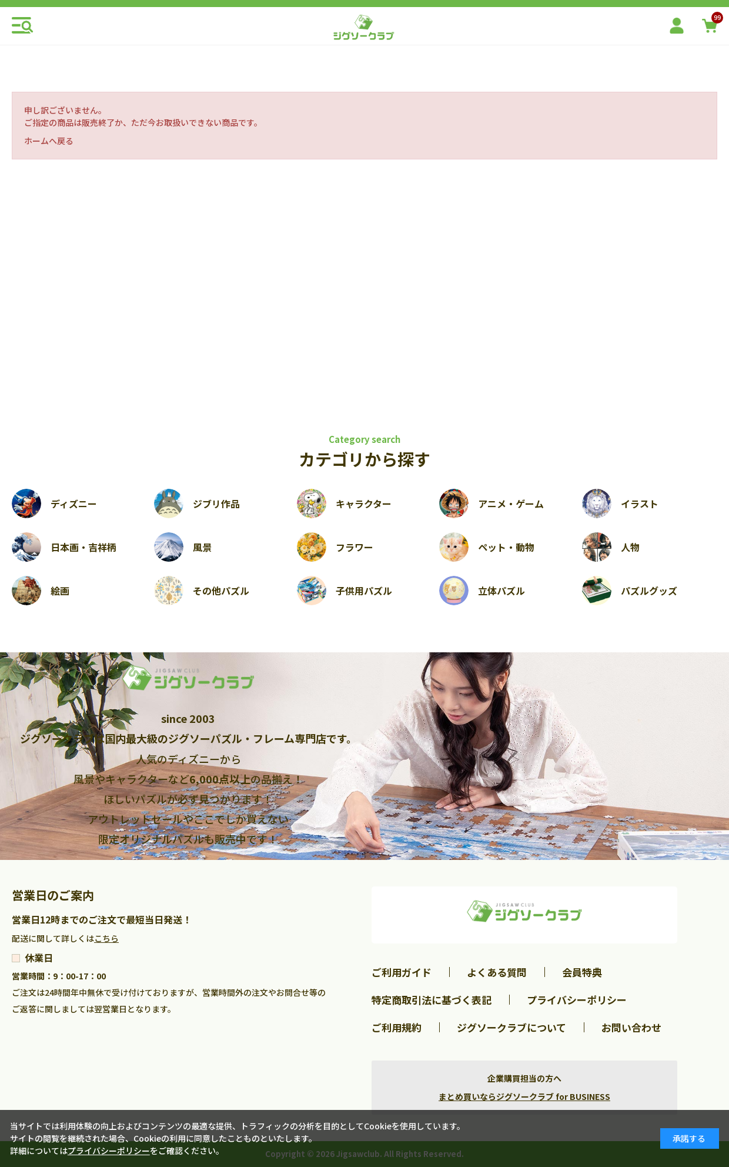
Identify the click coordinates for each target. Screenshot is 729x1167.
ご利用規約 (397, 1027)
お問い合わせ (631, 1027)
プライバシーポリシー (577, 999)
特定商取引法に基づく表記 (431, 999)
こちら (106, 938)
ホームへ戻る (48, 140)
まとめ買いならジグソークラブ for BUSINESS (524, 1096)
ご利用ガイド (402, 972)
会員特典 (582, 972)
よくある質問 (497, 972)
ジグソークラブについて (511, 1027)
